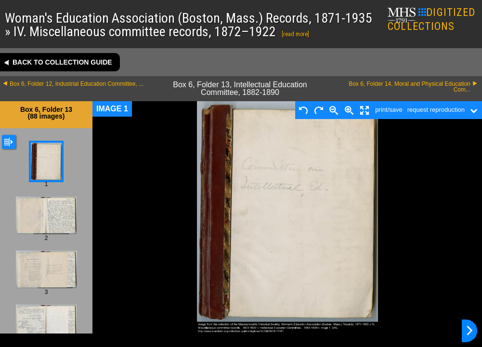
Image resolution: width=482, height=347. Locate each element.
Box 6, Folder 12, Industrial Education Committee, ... (76, 84)
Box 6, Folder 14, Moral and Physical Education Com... (409, 87)
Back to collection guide (62, 62)
